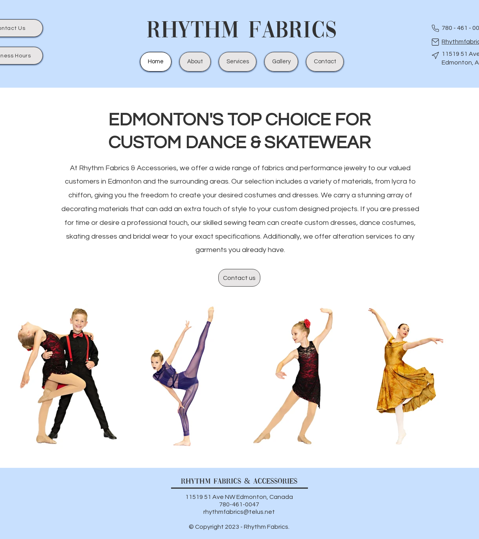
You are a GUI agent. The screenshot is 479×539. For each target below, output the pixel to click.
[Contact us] (239, 278)
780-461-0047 (239, 504)
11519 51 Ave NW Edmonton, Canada (239, 497)
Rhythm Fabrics (242, 31)
